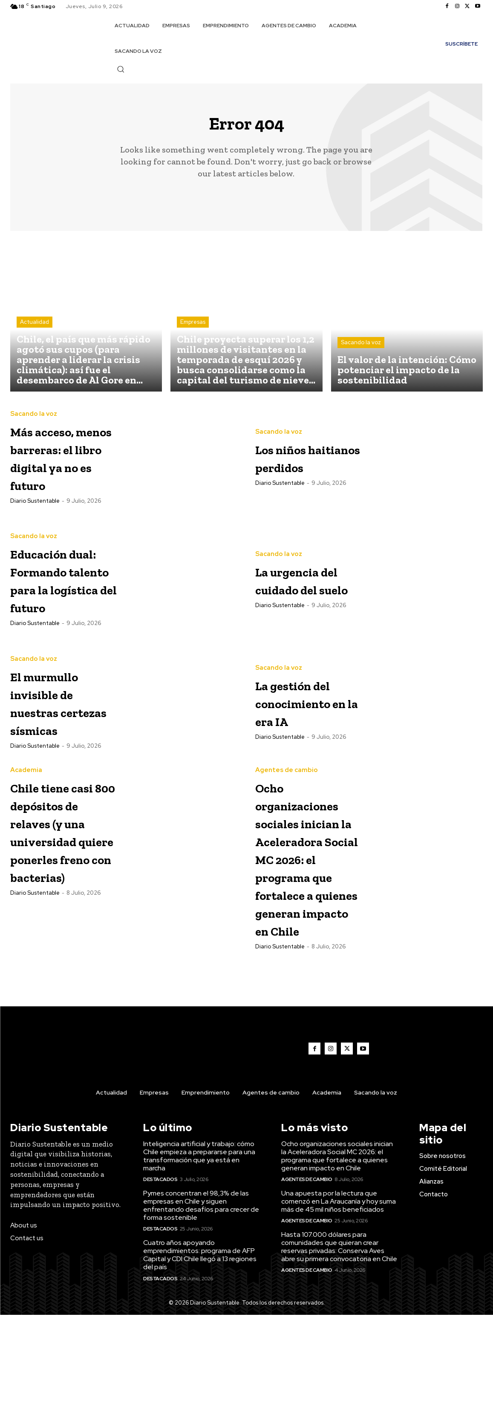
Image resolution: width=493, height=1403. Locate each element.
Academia (26, 804)
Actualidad (34, 328)
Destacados (160, 1267)
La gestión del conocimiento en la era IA (309, 736)
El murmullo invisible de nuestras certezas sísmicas (59, 736)
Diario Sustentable (35, 532)
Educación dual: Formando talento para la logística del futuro (59, 607)
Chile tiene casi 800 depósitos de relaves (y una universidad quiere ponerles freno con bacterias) (60, 901)
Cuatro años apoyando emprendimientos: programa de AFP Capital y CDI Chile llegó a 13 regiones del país (200, 1343)
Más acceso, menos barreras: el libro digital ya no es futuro (56, 470)
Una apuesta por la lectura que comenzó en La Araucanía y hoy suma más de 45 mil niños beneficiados (338, 1289)
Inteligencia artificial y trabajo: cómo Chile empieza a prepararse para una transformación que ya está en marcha (199, 1244)
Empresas (192, 328)
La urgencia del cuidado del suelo (301, 600)
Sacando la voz (361, 349)
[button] (120, 69)
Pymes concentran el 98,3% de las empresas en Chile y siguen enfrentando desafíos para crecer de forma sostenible (201, 1294)
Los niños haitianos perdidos (292, 464)
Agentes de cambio (286, 804)
